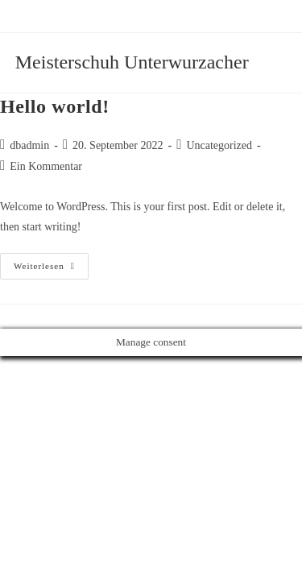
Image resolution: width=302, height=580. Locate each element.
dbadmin (29, 145)
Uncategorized (219, 145)
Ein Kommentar (46, 166)
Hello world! (55, 106)
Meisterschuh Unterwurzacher (132, 62)
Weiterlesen (51, 270)
